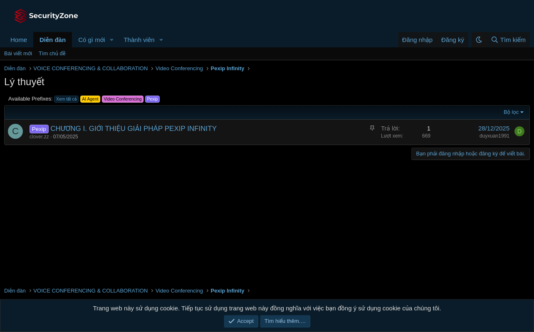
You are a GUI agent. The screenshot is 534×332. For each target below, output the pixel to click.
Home (18, 39)
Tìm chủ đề (52, 53)
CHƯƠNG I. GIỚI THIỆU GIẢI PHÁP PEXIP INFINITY (133, 129)
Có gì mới (91, 39)
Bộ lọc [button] (511, 112)
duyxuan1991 (494, 136)
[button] (111, 39)
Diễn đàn (53, 39)
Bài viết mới (18, 53)
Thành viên (139, 39)
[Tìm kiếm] (508, 39)
